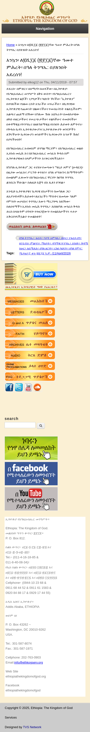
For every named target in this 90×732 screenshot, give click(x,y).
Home (10, 45)
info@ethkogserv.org (28, 662)
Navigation (45, 28)
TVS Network (32, 727)
